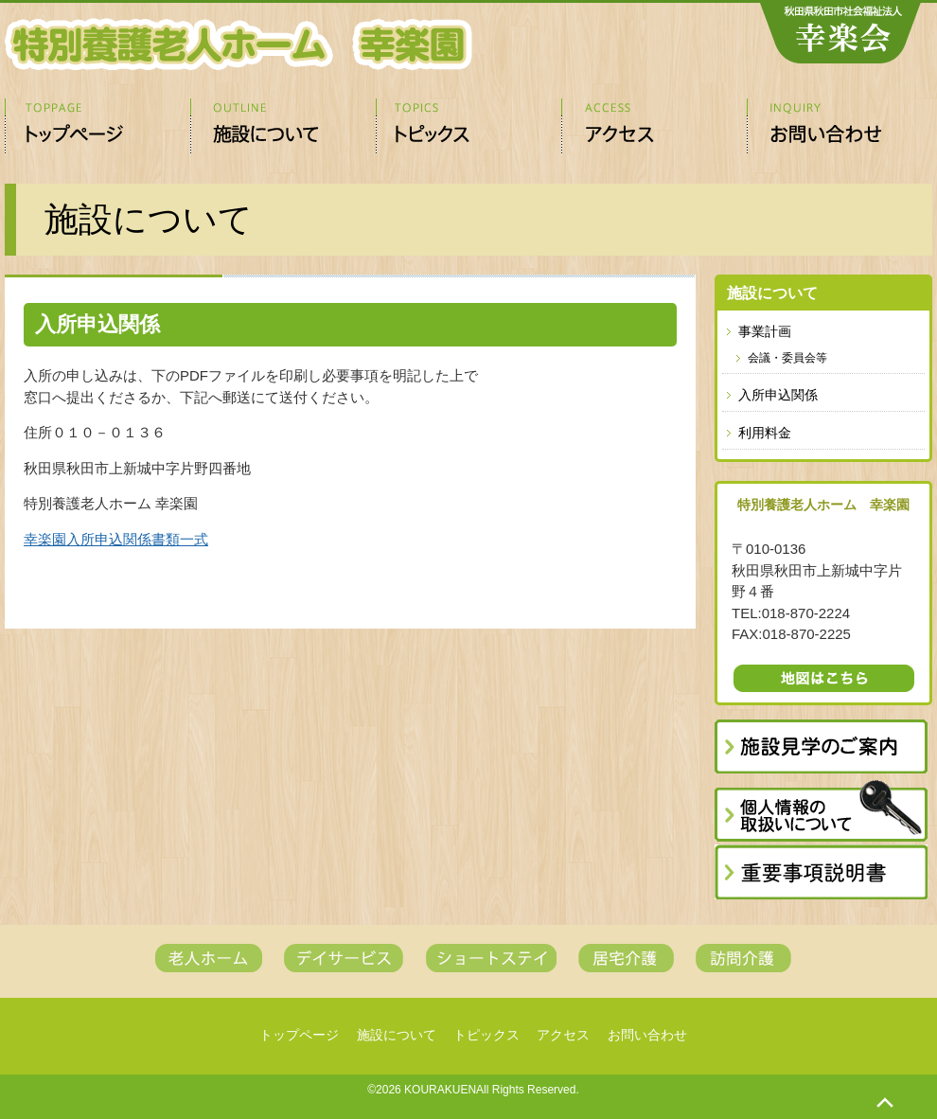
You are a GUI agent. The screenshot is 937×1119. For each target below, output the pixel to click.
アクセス (654, 126)
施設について (283, 126)
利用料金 (764, 432)
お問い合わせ (839, 126)
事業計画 (764, 331)
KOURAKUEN (440, 1089)
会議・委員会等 (787, 358)
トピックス (468, 126)
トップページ (97, 126)
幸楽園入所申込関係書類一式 (116, 539)
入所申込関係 (778, 394)
